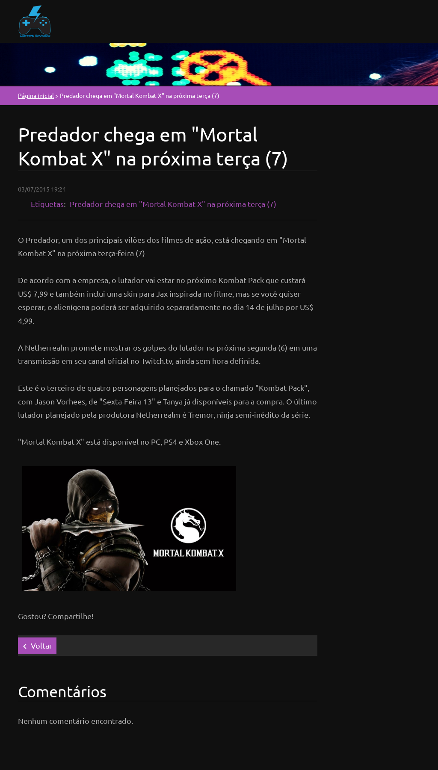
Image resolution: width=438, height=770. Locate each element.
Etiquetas (47, 203)
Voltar (41, 645)
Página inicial (36, 95)
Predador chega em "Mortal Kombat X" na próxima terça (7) (173, 203)
